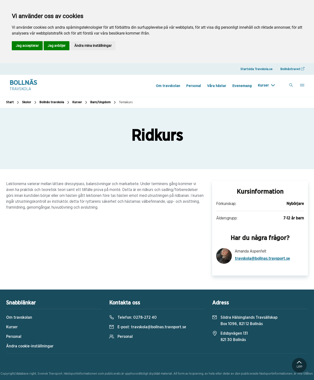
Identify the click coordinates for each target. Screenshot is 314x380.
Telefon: (133, 317)
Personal (193, 86)
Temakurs (126, 102)
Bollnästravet (292, 69)
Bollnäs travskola (54, 102)
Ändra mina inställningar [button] (93, 46)
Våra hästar (216, 86)
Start (13, 102)
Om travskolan (168, 86)
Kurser (263, 85)
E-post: (147, 327)
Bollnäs (23, 86)
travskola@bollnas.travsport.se (262, 259)
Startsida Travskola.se (256, 69)
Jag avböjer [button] (56, 46)
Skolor (30, 102)
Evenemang (242, 86)
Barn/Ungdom (103, 102)
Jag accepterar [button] (27, 46)
